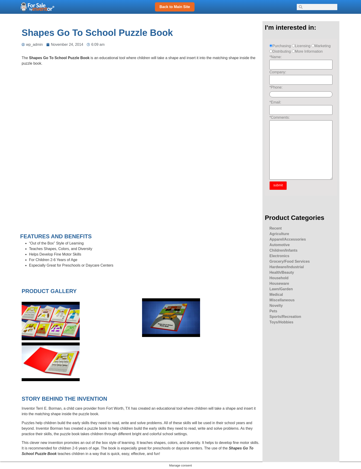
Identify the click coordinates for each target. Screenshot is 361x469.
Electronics (279, 256)
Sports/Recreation (285, 317)
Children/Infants (283, 250)
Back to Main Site (175, 7)
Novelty (276, 306)
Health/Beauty (281, 272)
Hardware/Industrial (286, 267)
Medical (276, 294)
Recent (275, 228)
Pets (273, 311)
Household (278, 278)
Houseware (279, 283)
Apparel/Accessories (287, 239)
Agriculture (279, 234)
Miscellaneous (281, 300)
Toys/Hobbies (281, 322)
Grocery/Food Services (289, 261)
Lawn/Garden (281, 289)
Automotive (279, 245)
